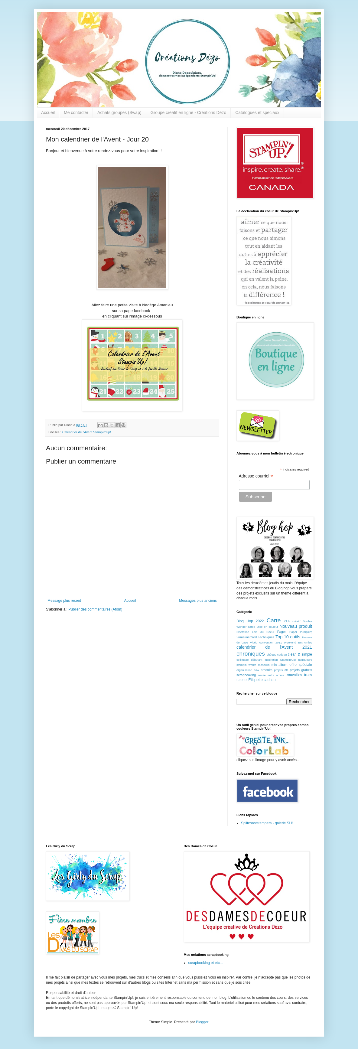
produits (266, 670)
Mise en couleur (267, 626)
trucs (308, 675)
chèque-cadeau (277, 654)
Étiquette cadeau (261, 680)
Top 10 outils (287, 636)
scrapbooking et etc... (205, 963)
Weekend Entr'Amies (298, 642)
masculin (264, 664)
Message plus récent (64, 600)
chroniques (250, 653)
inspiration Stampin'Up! (280, 659)
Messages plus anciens (198, 600)
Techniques (266, 637)
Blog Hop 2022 (250, 621)
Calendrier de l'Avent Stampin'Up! (86, 432)
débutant (256, 659)
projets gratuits (301, 670)
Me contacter (76, 112)
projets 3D (281, 670)
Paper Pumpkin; (300, 632)
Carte (273, 620)
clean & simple (300, 654)
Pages (282, 632)
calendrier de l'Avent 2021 (274, 647)
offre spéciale (300, 665)
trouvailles (294, 675)
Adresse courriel (256, 476)
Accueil (48, 112)
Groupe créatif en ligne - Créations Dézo (188, 112)
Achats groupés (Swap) (119, 112)
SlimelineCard (246, 637)
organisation (244, 670)
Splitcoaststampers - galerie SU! (267, 823)
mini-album (280, 664)
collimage (242, 659)
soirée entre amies (271, 675)
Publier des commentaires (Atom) (95, 609)
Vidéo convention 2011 (266, 642)
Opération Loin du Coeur (255, 632)
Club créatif (292, 621)
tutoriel (241, 680)
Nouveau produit (295, 626)
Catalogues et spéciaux (257, 112)
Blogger (202, 1022)
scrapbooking (246, 675)
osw (256, 670)
